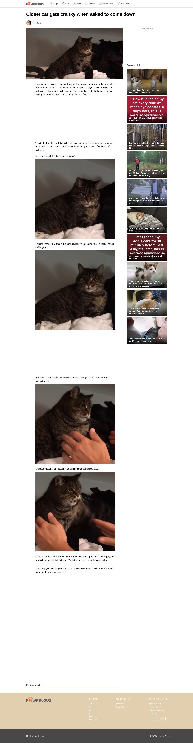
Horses (90, 3)
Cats (65, 3)
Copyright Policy (154, 713)
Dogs (53, 3)
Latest (91, 704)
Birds (77, 3)
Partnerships (120, 704)
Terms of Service (155, 704)
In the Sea (123, 3)
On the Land (106, 3)
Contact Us (120, 707)
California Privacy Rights (157, 710)
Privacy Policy (154, 707)
